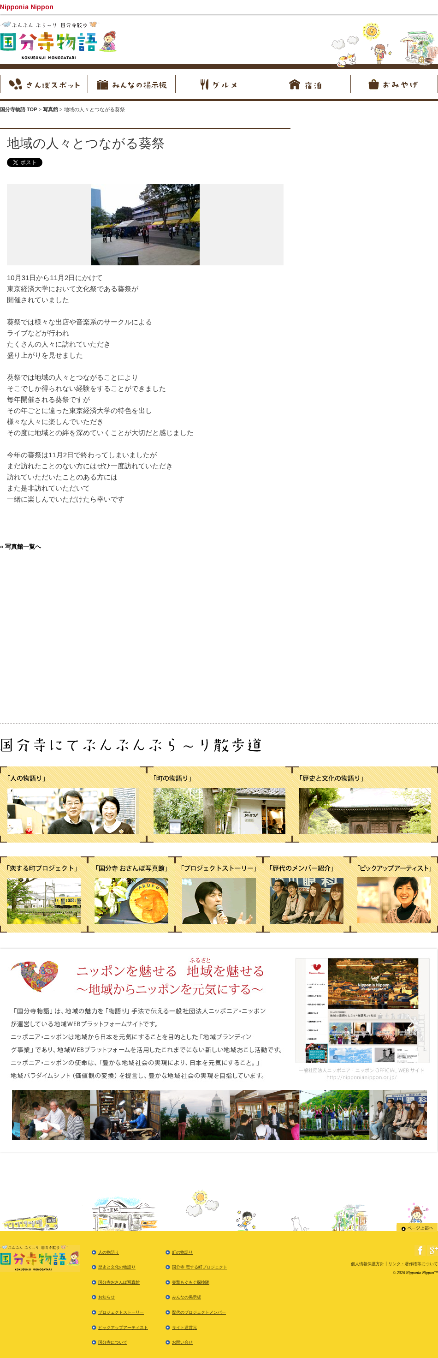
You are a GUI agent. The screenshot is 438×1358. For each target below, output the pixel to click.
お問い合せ (182, 1342)
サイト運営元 (184, 1327)
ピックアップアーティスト (123, 1327)
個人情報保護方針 (367, 1264)
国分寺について (112, 1342)
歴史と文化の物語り (117, 1267)
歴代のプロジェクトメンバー (199, 1312)
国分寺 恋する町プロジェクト (199, 1267)
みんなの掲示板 (186, 1297)
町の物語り (182, 1252)
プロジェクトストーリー (121, 1312)
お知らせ (106, 1297)
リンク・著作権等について (413, 1264)
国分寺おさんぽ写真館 (119, 1282)
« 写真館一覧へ (20, 546)
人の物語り (108, 1252)
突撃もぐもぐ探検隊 (190, 1282)
